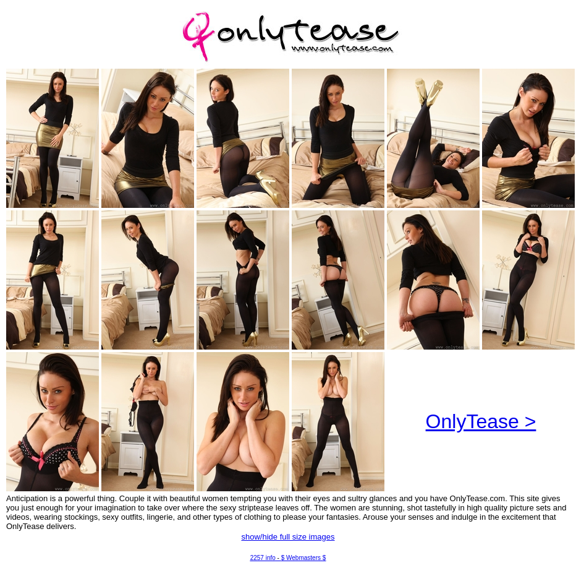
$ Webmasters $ (303, 557)
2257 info (263, 557)
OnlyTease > (481, 421)
